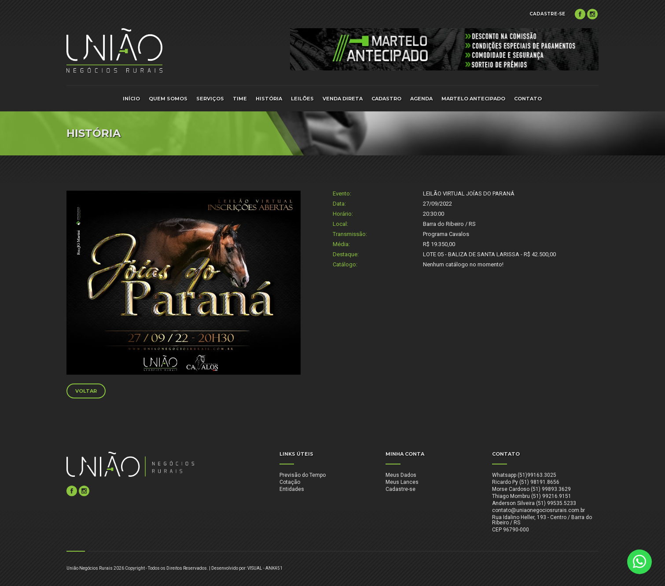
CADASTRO (386, 99)
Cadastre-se (400, 489)
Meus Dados (401, 475)
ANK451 (274, 568)
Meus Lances (402, 482)
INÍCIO (131, 99)
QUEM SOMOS (168, 99)
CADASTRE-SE (547, 14)
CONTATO (528, 99)
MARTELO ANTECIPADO (473, 99)
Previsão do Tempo (302, 475)
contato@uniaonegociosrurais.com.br (538, 510)
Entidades (291, 489)
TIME (240, 99)
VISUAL (254, 568)
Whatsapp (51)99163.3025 (524, 475)
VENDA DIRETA (343, 99)
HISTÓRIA (269, 99)
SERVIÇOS (210, 99)
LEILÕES (302, 99)
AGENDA (421, 99)
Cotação (289, 482)
